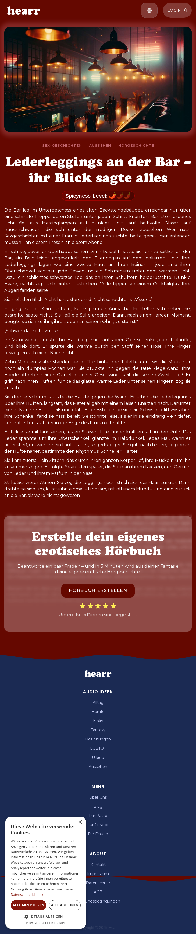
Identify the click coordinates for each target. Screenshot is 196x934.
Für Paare (98, 815)
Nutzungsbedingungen (98, 901)
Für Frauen (98, 834)
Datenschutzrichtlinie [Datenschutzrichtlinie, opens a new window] (27, 894)
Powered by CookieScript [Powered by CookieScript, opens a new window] (46, 923)
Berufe (98, 712)
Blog (98, 806)
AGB (98, 892)
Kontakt (98, 864)
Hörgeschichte (136, 145)
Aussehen (100, 145)
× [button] (80, 822)
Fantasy (98, 730)
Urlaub (98, 757)
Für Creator (98, 825)
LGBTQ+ (98, 748)
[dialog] (45, 873)
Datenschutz (98, 883)
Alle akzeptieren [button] (28, 905)
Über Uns (98, 797)
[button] (149, 10)
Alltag (98, 702)
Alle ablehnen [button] (65, 905)
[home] (22, 10)
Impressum (98, 874)
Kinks (98, 721)
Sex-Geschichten (62, 145)
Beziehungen (98, 739)
